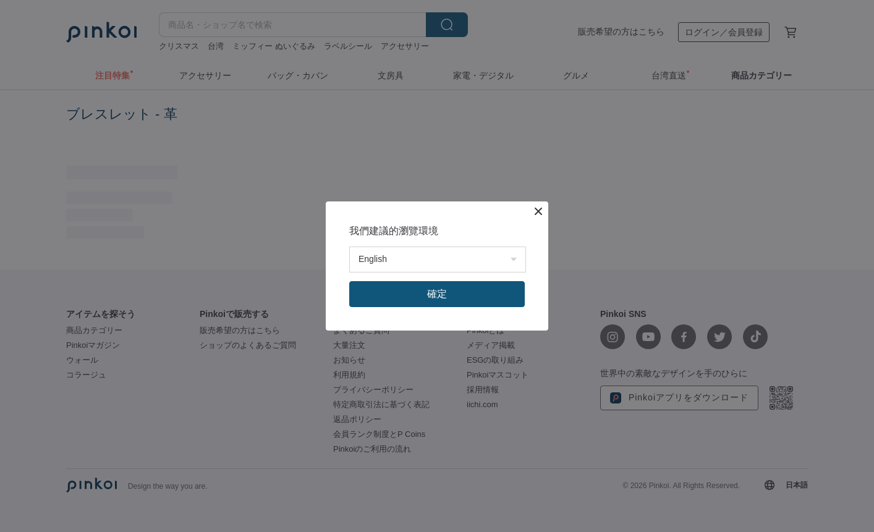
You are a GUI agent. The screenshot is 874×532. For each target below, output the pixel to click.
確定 (437, 294)
